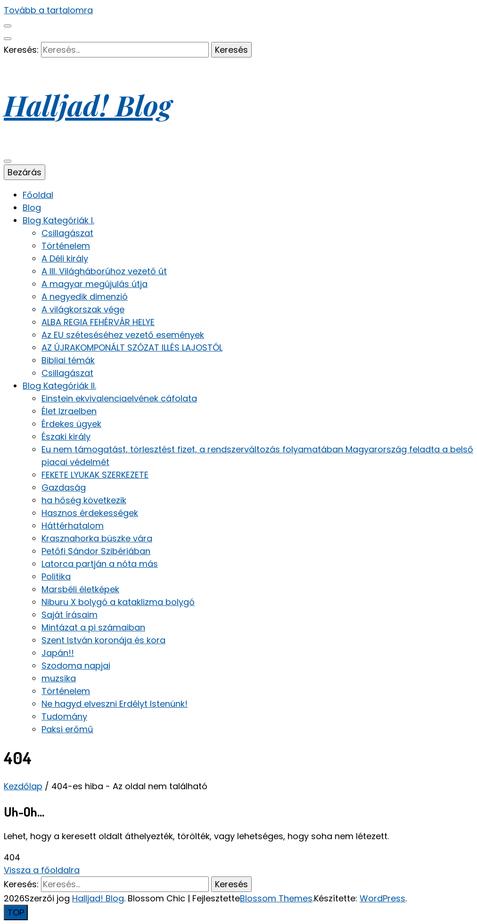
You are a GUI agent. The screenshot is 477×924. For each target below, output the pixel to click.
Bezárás (24, 172)
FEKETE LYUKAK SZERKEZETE (94, 475)
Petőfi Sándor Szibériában (95, 551)
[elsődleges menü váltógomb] (7, 161)
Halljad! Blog (88, 104)
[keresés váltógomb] (7, 38)
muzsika (58, 678)
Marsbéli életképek (80, 589)
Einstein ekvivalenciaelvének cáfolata (119, 398)
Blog (32, 207)
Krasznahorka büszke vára (96, 538)
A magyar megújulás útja (94, 284)
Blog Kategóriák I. (58, 220)
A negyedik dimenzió (84, 297)
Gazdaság (63, 487)
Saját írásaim (69, 615)
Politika (56, 576)
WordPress (382, 898)
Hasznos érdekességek (89, 513)
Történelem (65, 246)
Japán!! (57, 653)
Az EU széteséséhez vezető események (122, 335)
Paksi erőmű (67, 729)
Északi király (65, 436)
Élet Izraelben (69, 411)
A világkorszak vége (82, 309)
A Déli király (64, 258)
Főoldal (38, 195)
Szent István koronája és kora (103, 640)
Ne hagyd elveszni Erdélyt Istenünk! (114, 704)
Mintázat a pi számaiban (93, 627)
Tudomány (64, 716)
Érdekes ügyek (71, 424)
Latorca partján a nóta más (99, 564)
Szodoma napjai (75, 665)
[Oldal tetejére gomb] (16, 912)
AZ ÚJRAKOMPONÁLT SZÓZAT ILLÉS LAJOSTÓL (131, 347)
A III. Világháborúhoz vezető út (104, 271)
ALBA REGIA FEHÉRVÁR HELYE (98, 322)
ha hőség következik (83, 500)
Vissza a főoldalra (42, 870)
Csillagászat (67, 233)
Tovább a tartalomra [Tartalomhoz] (48, 10)
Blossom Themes (276, 898)
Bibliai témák (68, 360)
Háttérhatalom (72, 526)
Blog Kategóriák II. (59, 386)
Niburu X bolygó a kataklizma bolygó (118, 602)
